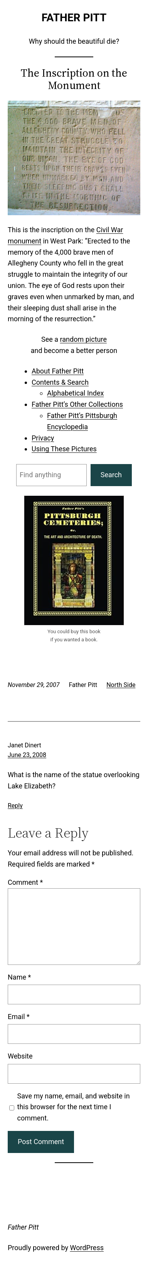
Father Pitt (74, 17)
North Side (120, 685)
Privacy (43, 438)
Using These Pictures (64, 449)
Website (20, 1056)
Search (111, 475)
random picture (83, 339)
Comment (25, 882)
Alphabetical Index (75, 393)
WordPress (87, 1248)
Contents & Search (60, 382)
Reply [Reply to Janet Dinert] (15, 805)
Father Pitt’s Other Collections (77, 404)
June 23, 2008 (27, 755)
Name (19, 977)
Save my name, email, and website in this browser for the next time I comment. (73, 1107)
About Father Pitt (58, 371)
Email (19, 1016)
